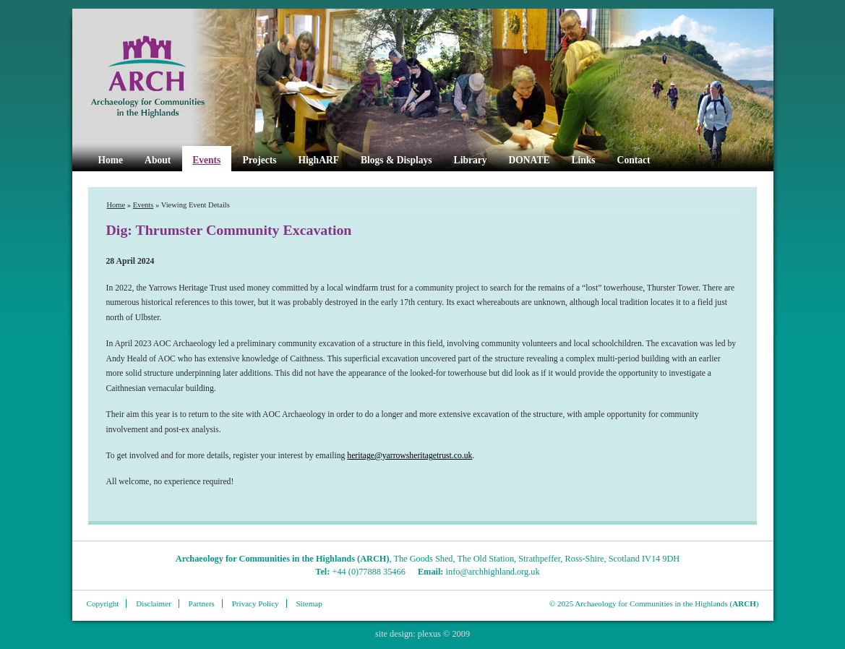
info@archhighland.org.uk (493, 572)
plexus (429, 634)
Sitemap (309, 603)
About (158, 160)
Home (111, 160)
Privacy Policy (255, 603)
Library (470, 160)
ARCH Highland (172, 77)
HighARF (319, 160)
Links (583, 160)
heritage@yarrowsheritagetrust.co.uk (409, 455)
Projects (259, 160)
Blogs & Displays (396, 160)
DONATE (529, 160)
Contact (634, 160)
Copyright (103, 603)
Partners (202, 603)
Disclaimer (153, 603)
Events (206, 160)
